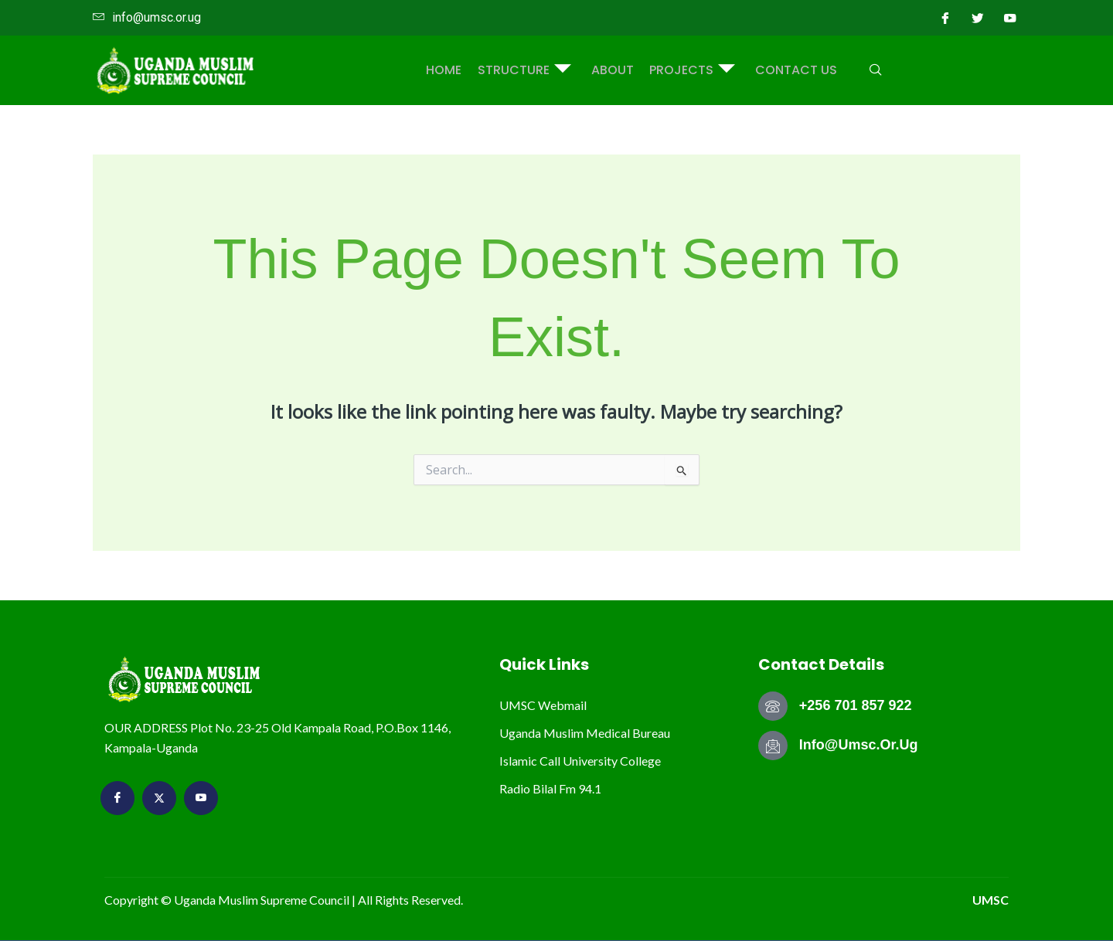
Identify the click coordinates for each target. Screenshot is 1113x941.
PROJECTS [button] (689, 71)
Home (450, 70)
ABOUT (612, 70)
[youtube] (1010, 17)
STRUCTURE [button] (527, 71)
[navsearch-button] (868, 70)
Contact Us (790, 70)
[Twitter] (977, 17)
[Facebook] (945, 17)
